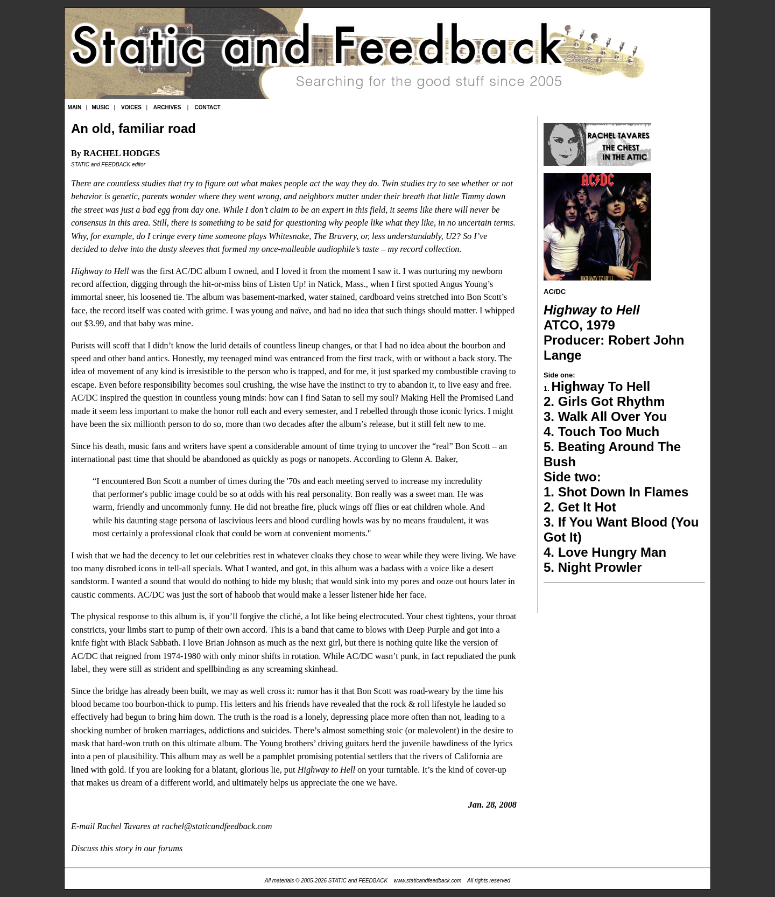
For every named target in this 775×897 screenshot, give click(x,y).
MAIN (75, 107)
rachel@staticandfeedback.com (217, 826)
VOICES (131, 107)
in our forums (159, 848)
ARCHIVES (167, 107)
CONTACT (207, 107)
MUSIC (100, 107)
